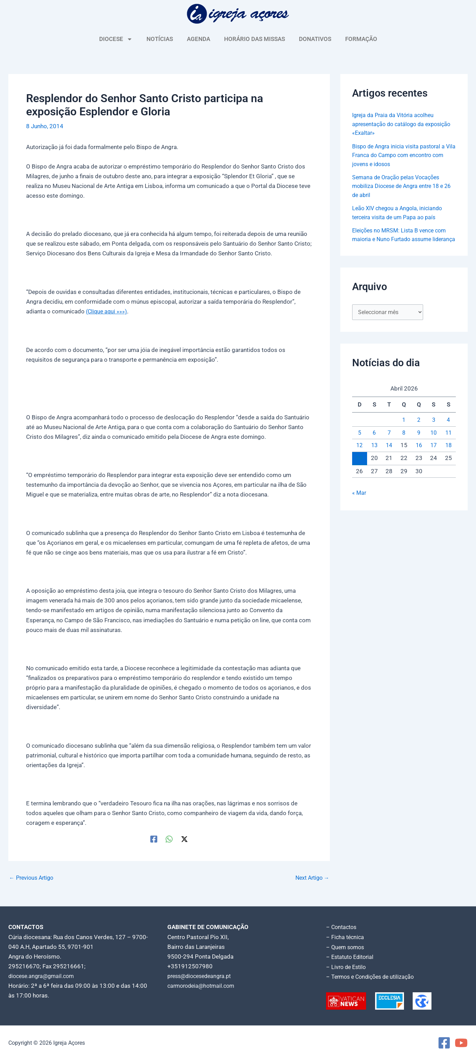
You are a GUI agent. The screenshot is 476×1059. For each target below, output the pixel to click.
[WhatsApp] (169, 839)
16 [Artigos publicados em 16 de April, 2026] (418, 455)
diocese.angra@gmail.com (43, 975)
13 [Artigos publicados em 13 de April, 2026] (374, 455)
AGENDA (198, 38)
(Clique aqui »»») (107, 311)
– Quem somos (346, 946)
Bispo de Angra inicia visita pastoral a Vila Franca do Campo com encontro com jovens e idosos (401, 155)
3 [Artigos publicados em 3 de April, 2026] (433, 430)
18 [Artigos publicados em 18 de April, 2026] (448, 455)
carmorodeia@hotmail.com (203, 985)
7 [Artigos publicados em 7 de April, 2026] (389, 442)
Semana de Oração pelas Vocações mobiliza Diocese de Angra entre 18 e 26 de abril (401, 186)
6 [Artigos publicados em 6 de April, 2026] (374, 442)
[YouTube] (461, 1041)
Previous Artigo (33, 878)
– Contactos (342, 926)
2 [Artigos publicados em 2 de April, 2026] (419, 430)
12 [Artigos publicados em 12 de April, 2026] (359, 455)
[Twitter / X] (184, 839)
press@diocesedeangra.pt (202, 975)
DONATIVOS (315, 38)
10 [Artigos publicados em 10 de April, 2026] (433, 442)
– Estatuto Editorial (351, 956)
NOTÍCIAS (159, 38)
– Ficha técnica (346, 936)
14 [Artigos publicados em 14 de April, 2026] (389, 455)
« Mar (359, 503)
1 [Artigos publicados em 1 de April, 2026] (404, 430)
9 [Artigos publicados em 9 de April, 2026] (419, 442)
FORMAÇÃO (361, 38)
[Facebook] (153, 839)
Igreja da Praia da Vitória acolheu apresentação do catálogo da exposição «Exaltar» (395, 124)
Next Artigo (310, 878)
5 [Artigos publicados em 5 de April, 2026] (359, 442)
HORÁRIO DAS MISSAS (254, 38)
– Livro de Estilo (347, 965)
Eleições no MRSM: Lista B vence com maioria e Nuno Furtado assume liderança (402, 239)
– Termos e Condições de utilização (373, 975)
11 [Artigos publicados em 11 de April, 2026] (448, 442)
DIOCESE (116, 39)
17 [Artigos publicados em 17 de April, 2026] (433, 455)
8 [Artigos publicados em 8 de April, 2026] (404, 442)
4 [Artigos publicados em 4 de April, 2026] (448, 430)
